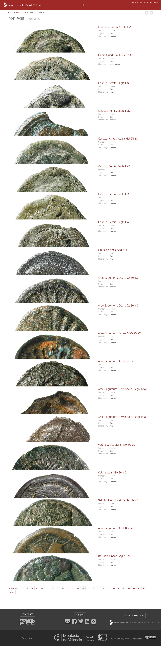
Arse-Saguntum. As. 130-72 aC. (77, 528)
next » (11, 592)
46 (144, 588)
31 (67, 588)
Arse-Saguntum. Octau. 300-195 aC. (80, 333)
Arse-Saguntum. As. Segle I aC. (77, 361)
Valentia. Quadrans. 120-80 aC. (77, 445)
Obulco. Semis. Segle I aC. (75, 250)
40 (114, 588)
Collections (17, 13)
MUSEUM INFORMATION (134, 615)
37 (98, 588)
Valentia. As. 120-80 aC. (73, 472)
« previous (13, 588)
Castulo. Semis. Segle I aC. (75, 83)
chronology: (63, 36)
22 (22, 588)
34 (83, 588)
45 (139, 588)
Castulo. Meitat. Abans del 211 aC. (79, 139)
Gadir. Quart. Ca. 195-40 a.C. (76, 55)
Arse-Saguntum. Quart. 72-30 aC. (79, 278)
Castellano (142, 2)
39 (109, 588)
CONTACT (80, 615)
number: (62, 30)
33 (78, 588)
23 (27, 588)
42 (124, 588)
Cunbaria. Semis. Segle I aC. (76, 27)
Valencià (135, 2)
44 (134, 588)
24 (32, 588)
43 (129, 588)
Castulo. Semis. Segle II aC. (75, 111)
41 (118, 588)
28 (52, 588)
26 (42, 588)
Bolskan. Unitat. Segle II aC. (75, 556)
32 (73, 588)
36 (93, 588)
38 (103, 588)
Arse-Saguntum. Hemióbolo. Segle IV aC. (84, 389)
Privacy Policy (27, 638)
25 (37, 588)
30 (63, 588)
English (149, 2)
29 (58, 588)
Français (156, 2)
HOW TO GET (27, 614)
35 (88, 588)
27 (47, 588)
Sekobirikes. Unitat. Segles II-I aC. (79, 500)
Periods (25, 13)
